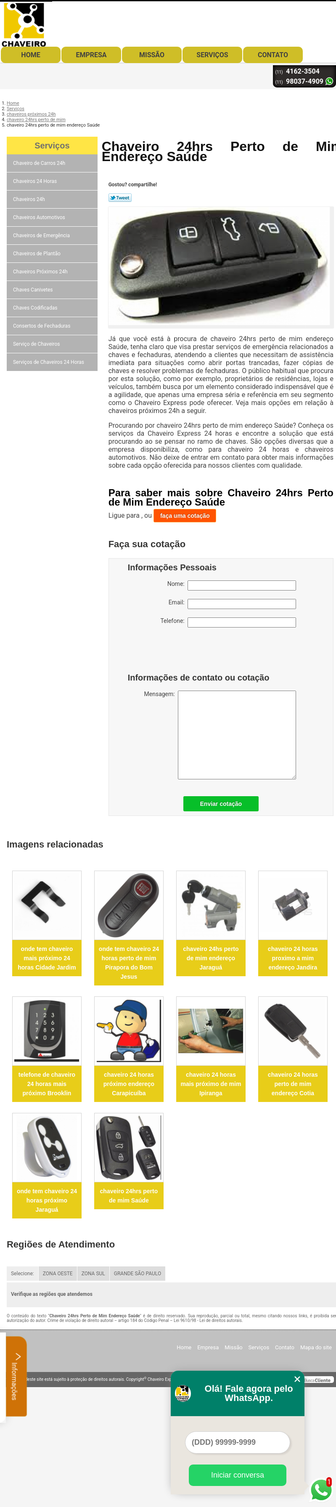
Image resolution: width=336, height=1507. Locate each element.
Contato (273, 55)
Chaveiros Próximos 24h (41, 272)
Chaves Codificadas (35, 308)
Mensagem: (220, 735)
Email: (232, 604)
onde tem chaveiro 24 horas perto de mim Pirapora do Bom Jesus (129, 963)
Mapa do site (316, 1347)
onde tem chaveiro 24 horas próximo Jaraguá (47, 1200)
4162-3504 (303, 71)
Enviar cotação (221, 803)
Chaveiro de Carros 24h (39, 163)
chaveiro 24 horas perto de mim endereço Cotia (293, 1083)
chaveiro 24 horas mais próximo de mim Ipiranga (210, 1083)
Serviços (212, 55)
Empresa (91, 55)
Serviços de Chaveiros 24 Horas (49, 362)
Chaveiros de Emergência (42, 235)
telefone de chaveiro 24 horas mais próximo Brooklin (47, 1083)
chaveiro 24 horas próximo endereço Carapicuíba (128, 1083)
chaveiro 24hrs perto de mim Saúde (129, 1196)
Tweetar (120, 197)
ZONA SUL (93, 1274)
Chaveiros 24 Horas (35, 181)
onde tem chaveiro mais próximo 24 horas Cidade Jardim (47, 958)
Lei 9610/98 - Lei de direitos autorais (208, 1320)
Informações (17, 1376)
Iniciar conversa (237, 1475)
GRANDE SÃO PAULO (137, 1274)
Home (30, 55)
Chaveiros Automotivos (39, 217)
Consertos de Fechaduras (42, 326)
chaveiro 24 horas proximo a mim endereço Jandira (293, 958)
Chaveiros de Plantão (37, 254)
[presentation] (181, 652)
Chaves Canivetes (33, 290)
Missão (151, 55)
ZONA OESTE (58, 1274)
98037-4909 (304, 81)
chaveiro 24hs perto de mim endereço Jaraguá (210, 958)
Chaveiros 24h (29, 199)
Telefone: (228, 622)
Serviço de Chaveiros (37, 344)
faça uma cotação (185, 515)
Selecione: (22, 1274)
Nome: (231, 585)
